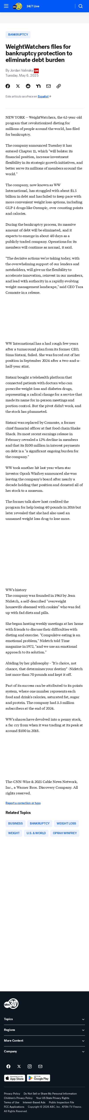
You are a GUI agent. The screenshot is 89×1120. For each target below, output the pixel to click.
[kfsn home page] (11, 1003)
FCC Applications (14, 1107)
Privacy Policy (12, 1093)
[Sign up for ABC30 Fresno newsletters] (40, 1066)
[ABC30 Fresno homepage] (17, 6)
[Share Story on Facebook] (8, 86)
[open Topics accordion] (44, 1019)
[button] (6, 6)
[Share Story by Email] (48, 86)
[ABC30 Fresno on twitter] (19, 1066)
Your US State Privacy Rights (52, 1098)
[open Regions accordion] (44, 1030)
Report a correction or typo (23, 803)
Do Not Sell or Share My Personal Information (50, 1093)
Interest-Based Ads (34, 1102)
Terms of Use (11, 1102)
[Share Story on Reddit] (28, 86)
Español (44, 96)
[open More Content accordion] (44, 1041)
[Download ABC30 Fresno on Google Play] (38, 1078)
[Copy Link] (58, 86)
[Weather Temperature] (67, 6)
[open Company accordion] (44, 1051)
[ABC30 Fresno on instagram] (29, 1066)
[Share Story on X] (18, 86)
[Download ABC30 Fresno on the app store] (14, 1078)
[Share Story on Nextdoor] (38, 86)
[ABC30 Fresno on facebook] (8, 1066)
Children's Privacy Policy (18, 1098)
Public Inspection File (61, 1102)
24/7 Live (33, 6)
